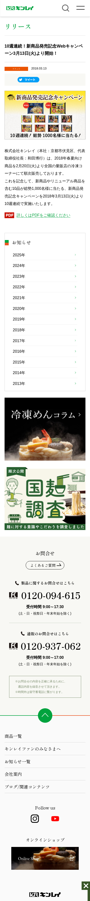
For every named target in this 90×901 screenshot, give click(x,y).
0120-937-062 (51, 645)
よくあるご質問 (42, 565)
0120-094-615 (50, 595)
